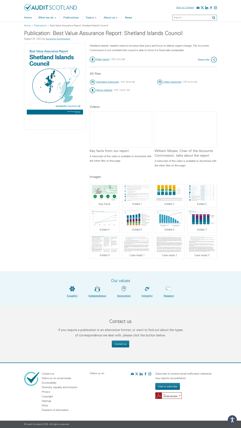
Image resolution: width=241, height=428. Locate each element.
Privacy (46, 391)
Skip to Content (185, 7)
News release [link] (104, 90)
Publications (40, 25)
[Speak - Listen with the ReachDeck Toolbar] (232, 419)
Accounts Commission (58, 38)
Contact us (120, 343)
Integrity (147, 295)
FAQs (45, 405)
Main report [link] (102, 59)
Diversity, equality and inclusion (59, 387)
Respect (169, 295)
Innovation (124, 295)
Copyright (47, 396)
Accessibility (49, 382)
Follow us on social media (56, 378)
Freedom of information (55, 410)
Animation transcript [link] (107, 81)
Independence (97, 295)
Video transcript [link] (172, 81)
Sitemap (46, 401)
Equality (72, 295)
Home (27, 25)
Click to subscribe (167, 386)
